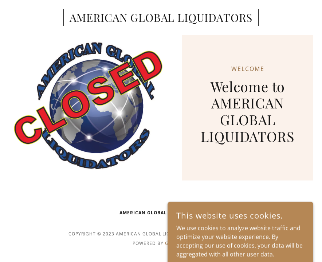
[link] (161, 20)
